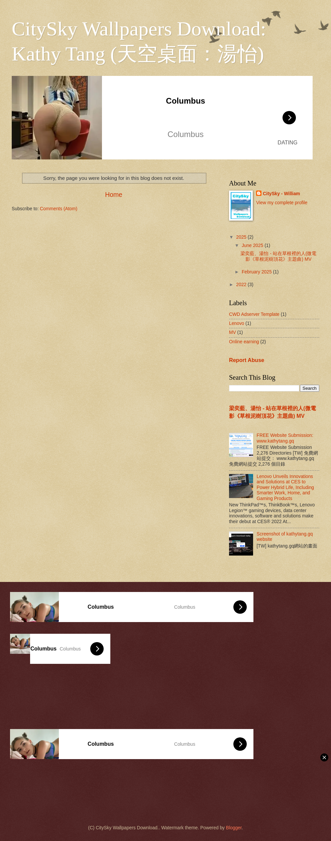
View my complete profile (281, 202)
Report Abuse (246, 360)
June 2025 (253, 245)
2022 (242, 284)
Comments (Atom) (58, 208)
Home (113, 194)
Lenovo (236, 323)
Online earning (244, 341)
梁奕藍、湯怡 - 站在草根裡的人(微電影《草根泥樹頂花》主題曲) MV (278, 256)
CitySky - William (281, 193)
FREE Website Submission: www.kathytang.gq (285, 438)
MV (232, 332)
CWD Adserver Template (254, 314)
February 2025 (257, 271)
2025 (242, 237)
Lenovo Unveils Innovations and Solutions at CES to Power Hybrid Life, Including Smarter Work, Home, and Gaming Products (285, 487)
